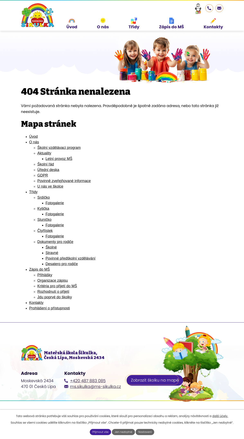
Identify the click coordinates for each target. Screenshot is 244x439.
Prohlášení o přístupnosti (49, 313)
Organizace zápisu (52, 286)
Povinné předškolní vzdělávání (71, 264)
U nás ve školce (50, 192)
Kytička (43, 214)
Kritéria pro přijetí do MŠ (57, 291)
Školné (51, 253)
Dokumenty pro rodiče (55, 247)
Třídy (33, 197)
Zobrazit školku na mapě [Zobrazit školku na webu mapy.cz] (155, 388)
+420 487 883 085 (88, 388)
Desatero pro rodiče (62, 269)
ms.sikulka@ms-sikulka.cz (95, 394)
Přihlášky (44, 280)
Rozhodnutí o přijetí (53, 297)
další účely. (220, 416)
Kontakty (36, 308)
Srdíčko (43, 203)
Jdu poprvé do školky (54, 302)
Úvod (33, 142)
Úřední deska (48, 175)
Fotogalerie (55, 208)
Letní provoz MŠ (59, 164)
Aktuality (44, 158)
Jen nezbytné (123, 432)
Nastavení (146, 432)
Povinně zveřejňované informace (64, 186)
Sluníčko (44, 225)
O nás (34, 147)
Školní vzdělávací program (59, 153)
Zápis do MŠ (39, 275)
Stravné (52, 258)
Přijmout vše (99, 432)
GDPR (42, 181)
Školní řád (45, 170)
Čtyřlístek (45, 236)
